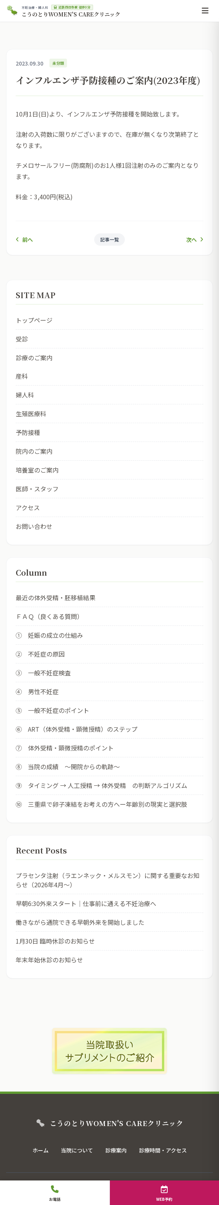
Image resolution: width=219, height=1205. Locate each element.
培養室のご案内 (37, 469)
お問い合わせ (34, 526)
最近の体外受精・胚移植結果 (55, 597)
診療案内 (116, 1150)
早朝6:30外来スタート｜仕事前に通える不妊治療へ (86, 903)
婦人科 (25, 394)
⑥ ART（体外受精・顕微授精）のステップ (76, 729)
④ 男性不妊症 (37, 691)
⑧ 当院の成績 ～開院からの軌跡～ (68, 766)
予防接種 (28, 432)
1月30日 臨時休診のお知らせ (55, 941)
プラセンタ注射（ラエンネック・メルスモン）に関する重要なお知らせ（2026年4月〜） (107, 880)
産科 (22, 376)
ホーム (41, 1150)
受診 (22, 338)
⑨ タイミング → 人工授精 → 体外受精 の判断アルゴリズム (101, 785)
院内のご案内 (34, 451)
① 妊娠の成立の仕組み (49, 635)
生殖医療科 (31, 413)
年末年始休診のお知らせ (49, 959)
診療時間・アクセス (163, 1150)
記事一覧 (109, 239)
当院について (77, 1150)
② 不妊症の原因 (40, 653)
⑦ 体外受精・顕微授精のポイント (65, 747)
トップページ (34, 320)
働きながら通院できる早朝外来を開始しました (80, 922)
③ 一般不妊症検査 (43, 672)
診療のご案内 (34, 357)
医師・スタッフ (37, 488)
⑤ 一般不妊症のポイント (52, 710)
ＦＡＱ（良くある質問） (49, 616)
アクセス (28, 507)
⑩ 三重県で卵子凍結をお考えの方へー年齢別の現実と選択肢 (101, 804)
